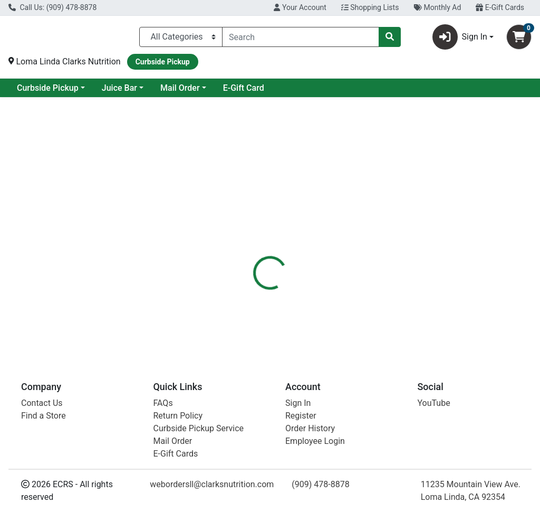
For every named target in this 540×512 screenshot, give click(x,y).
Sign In (298, 403)
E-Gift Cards (500, 7)
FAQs (163, 403)
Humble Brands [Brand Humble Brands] (357, 287)
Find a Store (43, 416)
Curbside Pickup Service (198, 428)
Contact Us (42, 403)
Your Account (300, 7)
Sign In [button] (459, 39)
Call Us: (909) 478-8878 (52, 7)
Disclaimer (300, 237)
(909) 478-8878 (320, 484)
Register (300, 416)
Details (253, 237)
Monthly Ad (437, 7)
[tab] (253, 237)
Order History (310, 428)
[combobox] (300, 39)
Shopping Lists (370, 7)
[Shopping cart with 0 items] (519, 39)
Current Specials (48, 92)
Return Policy (177, 416)
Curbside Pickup (133, 92)
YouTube (434, 403)
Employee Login (315, 441)
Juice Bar (205, 92)
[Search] (300, 39)
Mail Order (265, 92)
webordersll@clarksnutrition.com (212, 484)
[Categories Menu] (181, 39)
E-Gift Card (329, 92)
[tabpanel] (382, 298)
